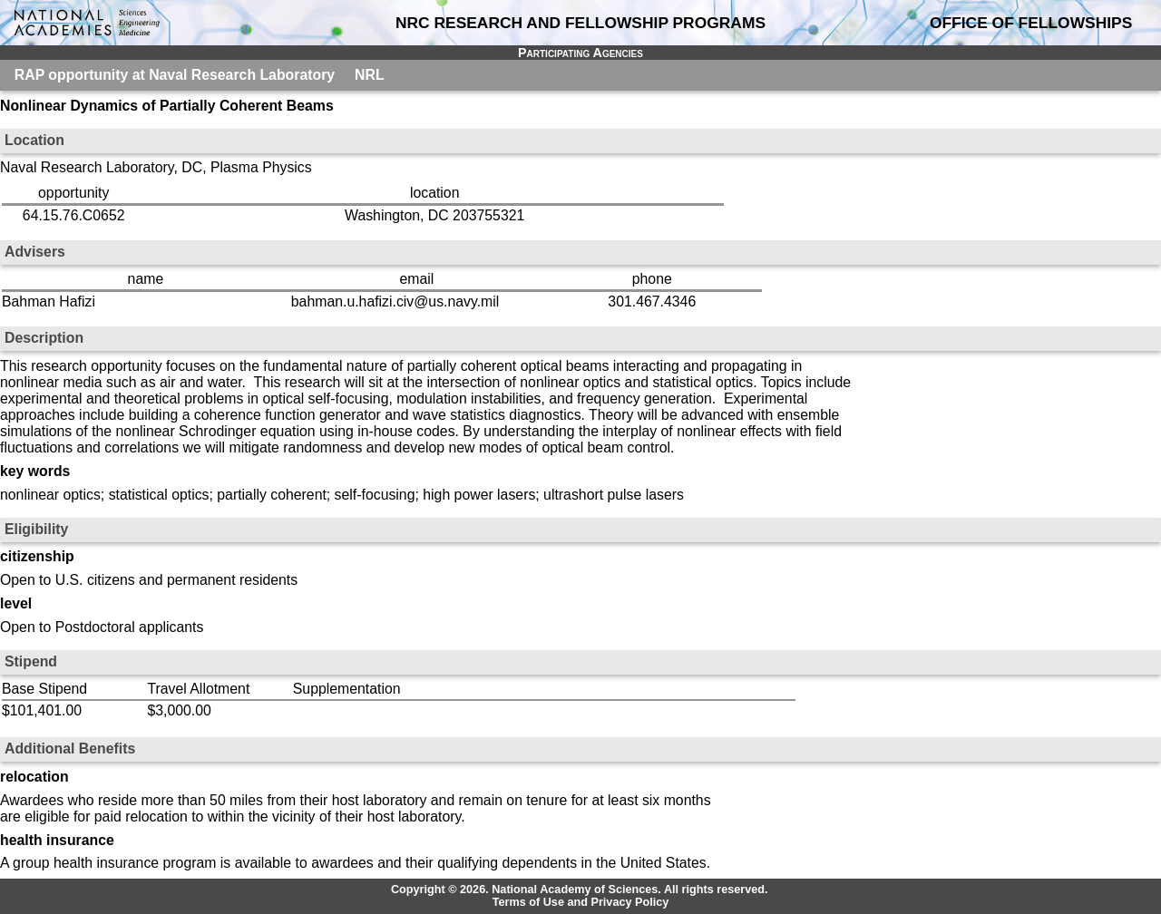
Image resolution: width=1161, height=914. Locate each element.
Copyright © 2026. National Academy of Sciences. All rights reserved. (579, 889)
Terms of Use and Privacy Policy (581, 902)
